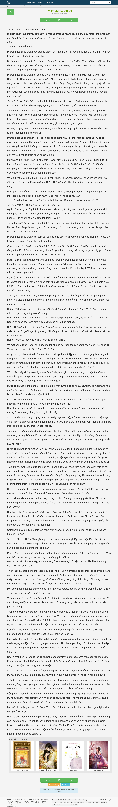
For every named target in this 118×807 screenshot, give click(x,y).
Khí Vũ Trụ (104, 802)
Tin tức (18, 806)
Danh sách (31, 2)
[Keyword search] (99, 2)
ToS (106, 799)
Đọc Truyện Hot (16, 2)
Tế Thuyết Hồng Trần (72, 804)
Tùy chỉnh (50, 2)
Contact (102, 799)
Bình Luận (65, 785)
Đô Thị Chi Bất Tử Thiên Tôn (93, 802)
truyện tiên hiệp (42, 801)
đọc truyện (27, 799)
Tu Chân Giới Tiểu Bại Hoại (59, 11)
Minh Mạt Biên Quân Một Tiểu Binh (75, 802)
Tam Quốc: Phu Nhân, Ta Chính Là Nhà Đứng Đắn (64, 800)
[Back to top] (110, 800)
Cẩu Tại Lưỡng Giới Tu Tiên (59, 802)
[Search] (109, 2)
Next (70, 20)
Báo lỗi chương (54, 785)
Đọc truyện (17, 799)
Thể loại (41, 2)
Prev (48, 20)
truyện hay (36, 799)
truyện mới (18, 801)
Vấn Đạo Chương (82, 800)
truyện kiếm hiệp (11, 803)
